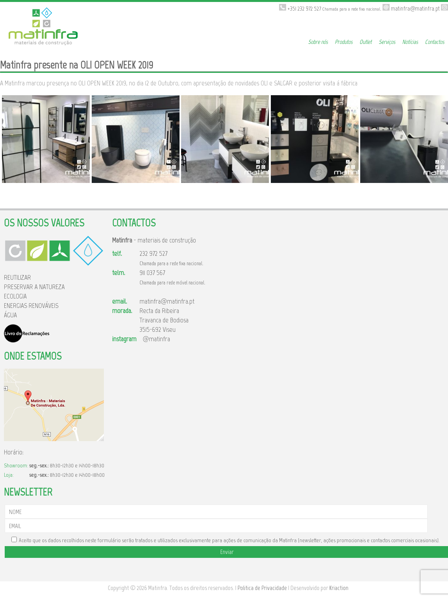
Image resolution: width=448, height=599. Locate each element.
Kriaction (338, 588)
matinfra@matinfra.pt (167, 301)
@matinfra (155, 339)
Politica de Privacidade (262, 588)
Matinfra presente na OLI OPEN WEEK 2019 (76, 65)
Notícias (410, 41)
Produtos (343, 41)
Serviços (387, 41)
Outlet (365, 41)
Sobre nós (318, 41)
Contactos (434, 41)
